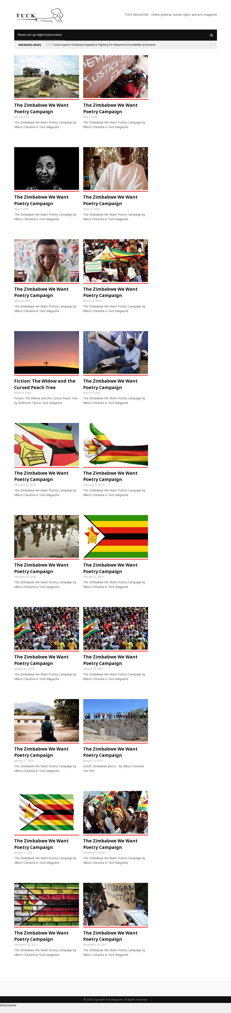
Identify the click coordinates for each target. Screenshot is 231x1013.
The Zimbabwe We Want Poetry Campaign (42, 108)
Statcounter (8, 1011)
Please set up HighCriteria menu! (39, 35)
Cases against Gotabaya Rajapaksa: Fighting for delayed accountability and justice (104, 44)
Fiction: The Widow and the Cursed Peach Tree (45, 386)
